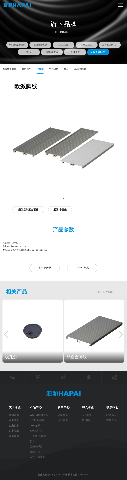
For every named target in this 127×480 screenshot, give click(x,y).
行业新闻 (63, 420)
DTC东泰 (63, 45)
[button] (63, 198)
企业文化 (14, 420)
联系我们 (112, 407)
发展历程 (14, 436)
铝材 (66, 69)
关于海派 (15, 407)
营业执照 (43, 474)
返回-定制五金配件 (28, 209)
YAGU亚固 (86, 45)
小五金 (40, 69)
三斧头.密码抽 (109, 45)
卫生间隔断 (80, 69)
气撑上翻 (53, 69)
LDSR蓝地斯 (40, 45)
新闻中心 (63, 407)
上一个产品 (44, 267)
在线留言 (111, 420)
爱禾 (29, 52)
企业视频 (14, 430)
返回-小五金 (60, 209)
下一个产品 (82, 267)
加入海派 (88, 407)
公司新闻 (63, 415)
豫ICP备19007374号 (57, 474)
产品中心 (36, 407)
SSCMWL (84, 474)
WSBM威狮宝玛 (17, 45)
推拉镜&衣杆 (9, 69)
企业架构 (14, 425)
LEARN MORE (105, 291)
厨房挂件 (26, 69)
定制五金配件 (98, 52)
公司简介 (14, 415)
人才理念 (87, 415)
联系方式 (112, 415)
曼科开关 (75, 52)
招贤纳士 (87, 420)
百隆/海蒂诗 (52, 52)
